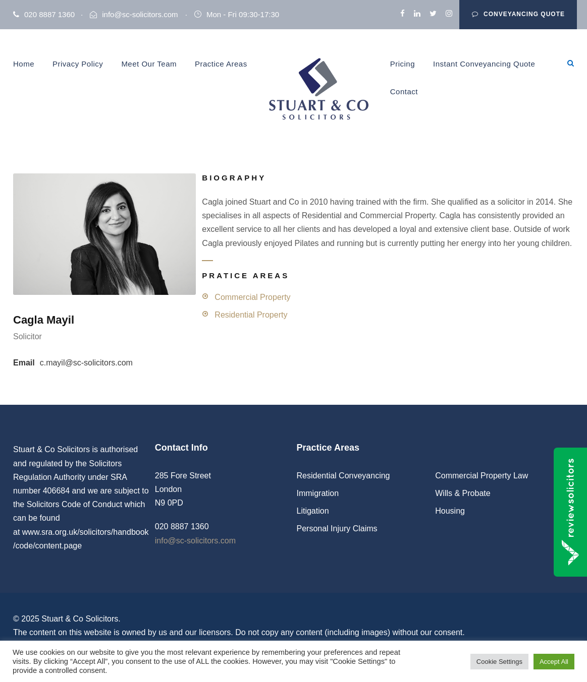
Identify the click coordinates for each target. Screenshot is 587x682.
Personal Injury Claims (337, 528)
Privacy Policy (77, 63)
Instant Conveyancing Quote (484, 63)
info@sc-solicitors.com (140, 14)
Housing (450, 511)
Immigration (318, 493)
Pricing (402, 63)
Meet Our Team (149, 63)
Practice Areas (221, 63)
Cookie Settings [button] (499, 661)
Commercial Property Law (481, 475)
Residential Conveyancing (343, 475)
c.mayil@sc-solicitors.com (86, 362)
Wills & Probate (462, 493)
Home (23, 63)
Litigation (313, 511)
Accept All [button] (554, 661)
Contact (404, 91)
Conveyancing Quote (518, 14)
